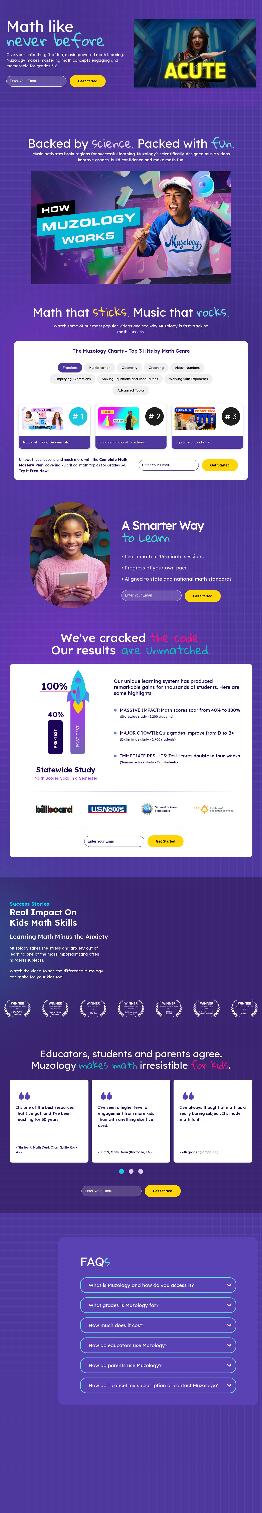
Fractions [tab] (66, 368)
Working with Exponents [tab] (192, 380)
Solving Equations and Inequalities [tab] (130, 380)
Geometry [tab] (129, 368)
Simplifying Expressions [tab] (69, 380)
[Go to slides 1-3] (121, 1173)
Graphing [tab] (157, 368)
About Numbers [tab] (190, 368)
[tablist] (131, 380)
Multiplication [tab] (97, 368)
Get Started (242, 7)
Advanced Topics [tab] (131, 392)
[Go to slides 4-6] (131, 1173)
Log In (210, 7)
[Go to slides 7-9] (140, 1173)
